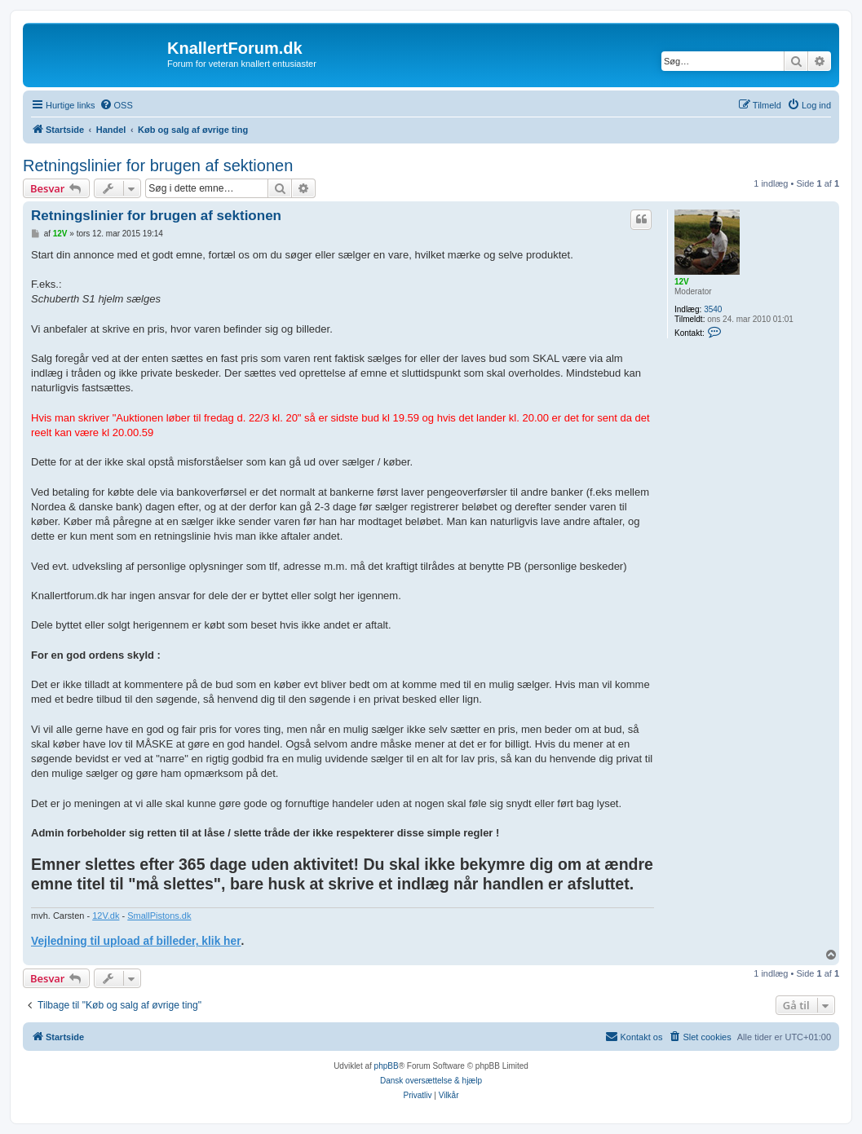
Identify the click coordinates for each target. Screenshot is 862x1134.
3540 (713, 309)
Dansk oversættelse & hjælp (431, 1080)
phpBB (386, 1065)
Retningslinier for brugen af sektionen (158, 165)
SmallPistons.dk (159, 915)
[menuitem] (116, 105)
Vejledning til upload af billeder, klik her (136, 941)
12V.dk (105, 915)
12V (681, 281)
